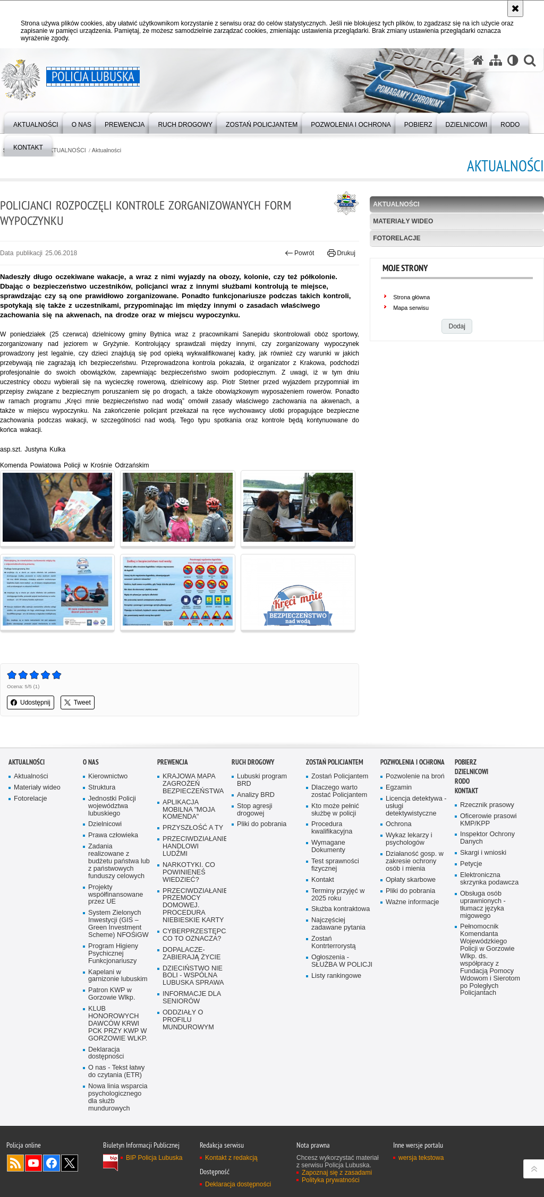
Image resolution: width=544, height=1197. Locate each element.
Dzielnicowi (105, 824)
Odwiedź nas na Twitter (69, 1163)
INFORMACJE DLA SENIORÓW (192, 998)
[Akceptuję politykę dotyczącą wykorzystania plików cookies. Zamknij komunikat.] (515, 8)
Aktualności (106, 150)
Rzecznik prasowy (487, 805)
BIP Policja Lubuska (154, 1157)
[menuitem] (36, 122)
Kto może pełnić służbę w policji (335, 810)
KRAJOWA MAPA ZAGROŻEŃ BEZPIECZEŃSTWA (193, 784)
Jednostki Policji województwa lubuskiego (112, 806)
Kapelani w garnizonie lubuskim (118, 976)
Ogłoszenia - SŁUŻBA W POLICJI (341, 961)
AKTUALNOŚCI (66, 150)
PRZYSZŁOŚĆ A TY (193, 828)
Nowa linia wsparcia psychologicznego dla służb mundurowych (118, 1097)
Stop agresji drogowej (255, 810)
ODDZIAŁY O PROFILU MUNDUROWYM (188, 1020)
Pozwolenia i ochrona (412, 762)
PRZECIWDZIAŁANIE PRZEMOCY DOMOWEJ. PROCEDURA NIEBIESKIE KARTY (193, 906)
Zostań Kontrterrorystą (333, 942)
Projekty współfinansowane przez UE (115, 895)
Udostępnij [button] (30, 702)
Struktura (101, 787)
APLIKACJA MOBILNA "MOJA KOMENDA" (189, 810)
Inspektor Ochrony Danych (487, 838)
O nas (91, 762)
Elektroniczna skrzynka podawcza (489, 879)
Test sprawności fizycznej (335, 865)
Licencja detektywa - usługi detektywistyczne (416, 806)
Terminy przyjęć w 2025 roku (337, 895)
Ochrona (398, 824)
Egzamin (399, 787)
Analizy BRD (256, 795)
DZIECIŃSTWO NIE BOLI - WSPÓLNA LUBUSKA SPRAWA (193, 976)
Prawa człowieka (113, 835)
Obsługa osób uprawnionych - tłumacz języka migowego (483, 905)
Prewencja (172, 762)
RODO (462, 781)
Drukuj (341, 253)
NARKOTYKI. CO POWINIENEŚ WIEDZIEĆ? (189, 872)
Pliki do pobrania (261, 824)
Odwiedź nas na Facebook (51, 1163)
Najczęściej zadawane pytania (338, 924)
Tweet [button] (77, 702)
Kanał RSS (15, 1163)
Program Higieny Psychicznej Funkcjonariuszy (113, 954)
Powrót (299, 253)
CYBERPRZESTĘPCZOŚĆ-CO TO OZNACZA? (193, 935)
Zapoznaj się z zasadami (337, 1172)
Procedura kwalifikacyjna (331, 828)
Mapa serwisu (411, 308)
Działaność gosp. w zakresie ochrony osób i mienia (415, 861)
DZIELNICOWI (471, 771)
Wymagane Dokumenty (328, 846)
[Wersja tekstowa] (512, 60)
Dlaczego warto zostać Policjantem (339, 791)
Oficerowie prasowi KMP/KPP (488, 820)
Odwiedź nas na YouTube (33, 1163)
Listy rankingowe (336, 976)
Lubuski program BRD (262, 780)
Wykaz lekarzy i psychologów (409, 839)
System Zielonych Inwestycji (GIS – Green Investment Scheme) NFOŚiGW (118, 924)
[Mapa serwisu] (495, 60)
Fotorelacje (396, 238)
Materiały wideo (403, 221)
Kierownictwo (108, 776)
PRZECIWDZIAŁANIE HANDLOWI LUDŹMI (193, 846)
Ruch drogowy (253, 762)
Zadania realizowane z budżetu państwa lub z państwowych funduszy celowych (119, 861)
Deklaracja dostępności (106, 1053)
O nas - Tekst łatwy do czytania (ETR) (116, 1071)
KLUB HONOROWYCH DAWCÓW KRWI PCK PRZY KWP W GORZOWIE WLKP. (117, 1023)
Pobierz (466, 762)
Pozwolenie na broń (415, 776)
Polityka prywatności (331, 1180)
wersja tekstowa (421, 1157)
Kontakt (322, 880)
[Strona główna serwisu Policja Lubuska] (478, 60)
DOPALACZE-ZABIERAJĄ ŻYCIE (191, 954)
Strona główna (411, 297)
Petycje (471, 864)
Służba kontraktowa (340, 909)
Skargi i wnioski (483, 852)
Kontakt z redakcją (231, 1157)
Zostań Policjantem (334, 762)
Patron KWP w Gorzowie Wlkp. (111, 994)
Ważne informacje (412, 902)
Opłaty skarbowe (411, 880)
